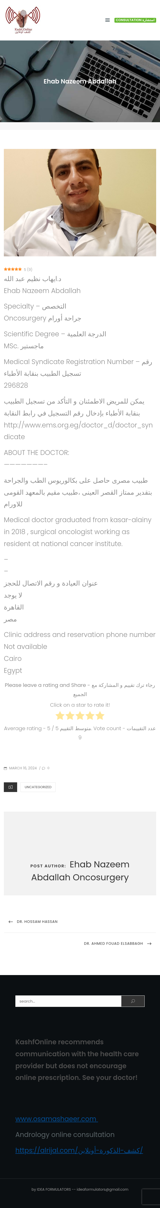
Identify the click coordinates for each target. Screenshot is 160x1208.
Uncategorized (38, 787)
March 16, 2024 (22, 768)
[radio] (60, 716)
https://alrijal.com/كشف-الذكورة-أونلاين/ (79, 1150)
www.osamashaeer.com (56, 1118)
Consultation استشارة (135, 20)
